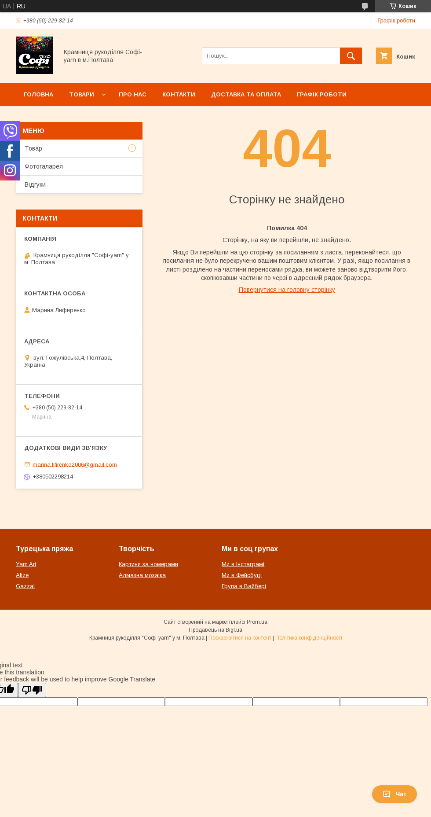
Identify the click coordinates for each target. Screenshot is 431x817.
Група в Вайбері (244, 586)
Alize (22, 575)
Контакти (178, 94)
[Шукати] (351, 56)
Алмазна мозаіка (142, 575)
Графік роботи (322, 94)
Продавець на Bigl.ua (215, 630)
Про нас (132, 94)
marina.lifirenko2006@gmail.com (75, 464)
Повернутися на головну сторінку (287, 289)
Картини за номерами (148, 564)
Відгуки (35, 184)
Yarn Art (26, 564)
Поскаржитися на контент (239, 638)
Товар (33, 148)
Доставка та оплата (246, 94)
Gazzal (25, 586)
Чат (394, 794)
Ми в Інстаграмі (243, 564)
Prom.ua (257, 622)
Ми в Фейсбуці (242, 575)
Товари (81, 94)
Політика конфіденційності (308, 638)
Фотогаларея (44, 166)
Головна (38, 94)
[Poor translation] (32, 690)
